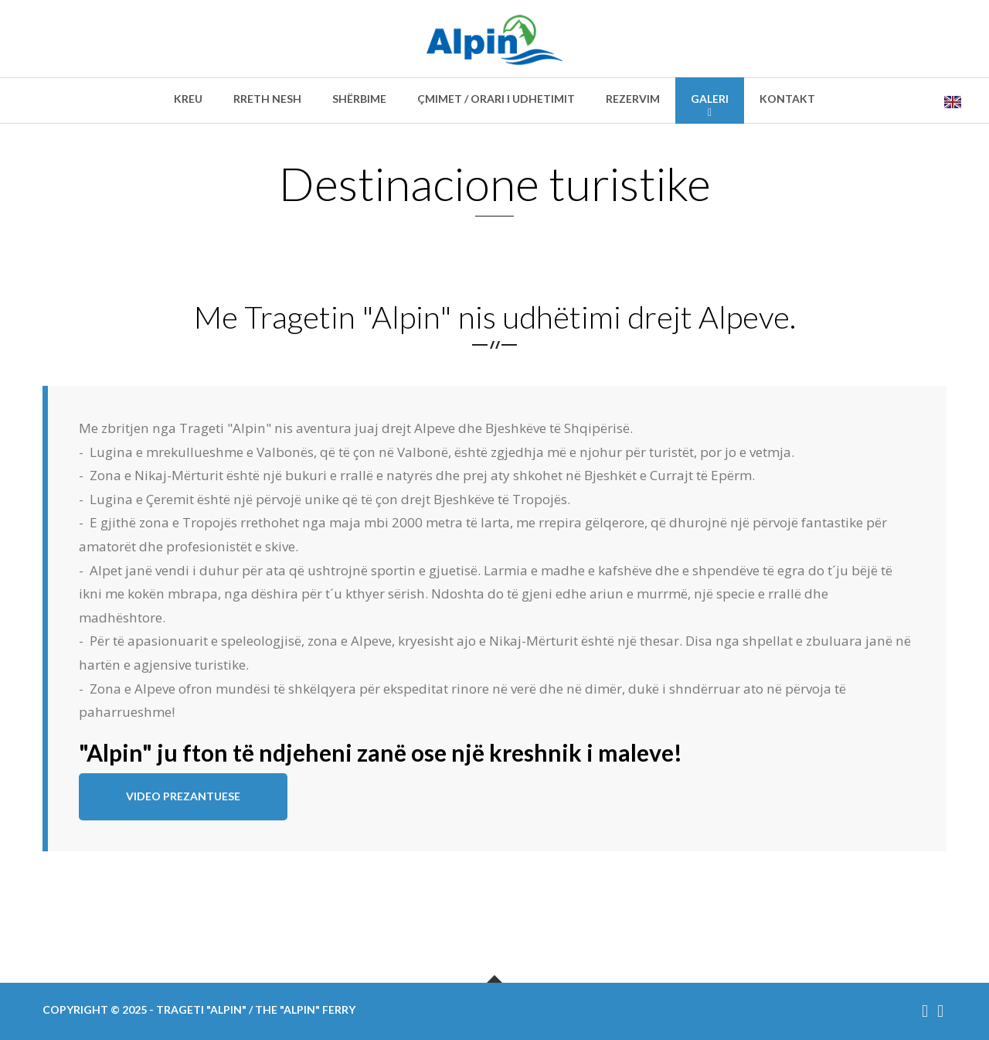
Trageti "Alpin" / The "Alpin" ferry (255, 1009)
